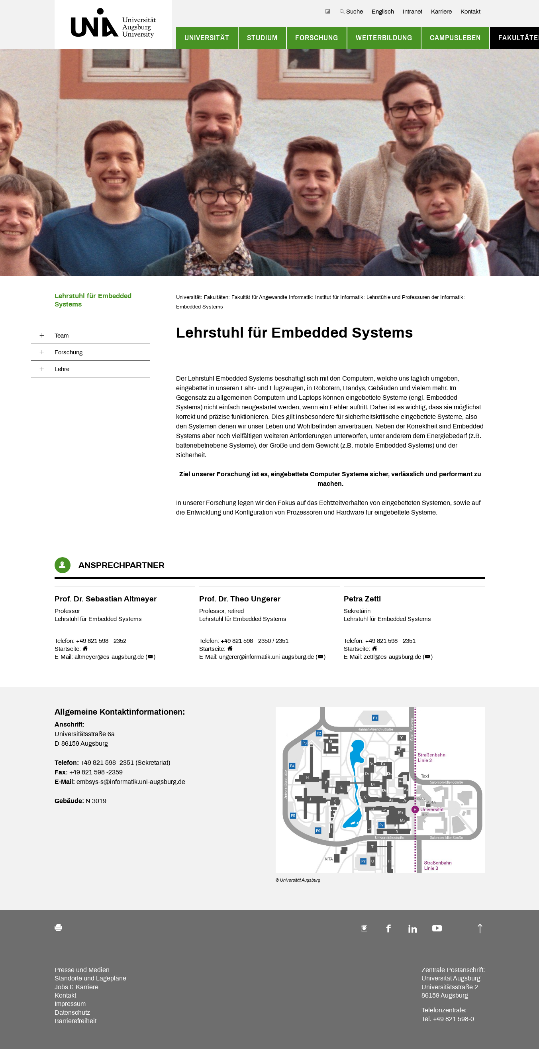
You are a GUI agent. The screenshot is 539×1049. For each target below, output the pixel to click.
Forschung (316, 38)
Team (62, 335)
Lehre (62, 369)
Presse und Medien (82, 969)
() (150, 657)
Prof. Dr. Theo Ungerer (239, 599)
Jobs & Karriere (76, 987)
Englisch (383, 11)
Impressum (70, 1003)
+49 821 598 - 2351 (390, 641)
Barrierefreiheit (75, 1021)
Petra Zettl (362, 599)
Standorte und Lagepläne (90, 978)
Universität (206, 38)
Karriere (441, 11)
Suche (351, 11)
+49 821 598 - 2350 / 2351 (254, 641)
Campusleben (455, 38)
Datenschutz (72, 1012)
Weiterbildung (384, 38)
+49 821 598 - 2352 (101, 641)
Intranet (412, 11)
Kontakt (470, 11)
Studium (262, 38)
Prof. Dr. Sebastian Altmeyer (106, 599)
